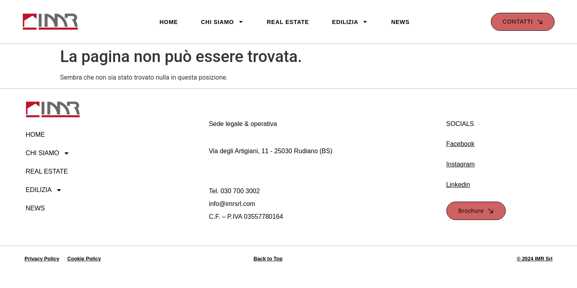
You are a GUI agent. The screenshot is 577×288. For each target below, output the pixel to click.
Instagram (460, 164)
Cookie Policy (84, 259)
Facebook (460, 143)
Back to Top (268, 259)
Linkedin (458, 184)
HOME (168, 22)
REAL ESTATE (288, 22)
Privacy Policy (41, 259)
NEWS (400, 22)
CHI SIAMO (222, 22)
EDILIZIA (350, 22)
